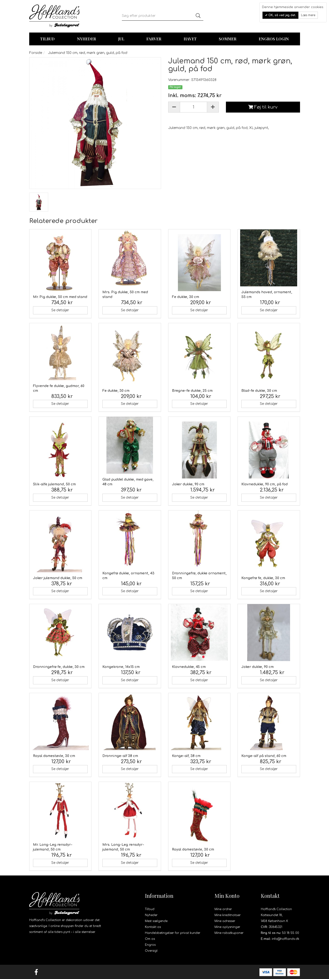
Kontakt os (153, 927)
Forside (35, 53)
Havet (190, 38)
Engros (150, 944)
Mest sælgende (156, 921)
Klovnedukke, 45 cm (189, 667)
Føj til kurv (262, 107)
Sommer (227, 38)
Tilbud (149, 909)
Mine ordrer (223, 909)
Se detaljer (60, 310)
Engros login (274, 38)
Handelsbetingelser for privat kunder (172, 933)
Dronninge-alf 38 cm (120, 756)
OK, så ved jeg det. (281, 15)
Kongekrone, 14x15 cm (121, 667)
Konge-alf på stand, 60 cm (263, 756)
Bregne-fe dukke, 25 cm (192, 391)
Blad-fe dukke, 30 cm (259, 391)
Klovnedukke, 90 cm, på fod (264, 484)
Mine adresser (225, 921)
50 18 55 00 (290, 933)
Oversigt (151, 950)
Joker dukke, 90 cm (188, 484)
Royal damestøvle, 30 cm (54, 756)
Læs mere (308, 15)
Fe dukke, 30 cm (185, 297)
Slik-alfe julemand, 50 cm (54, 484)
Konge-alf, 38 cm (186, 756)
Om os (150, 939)
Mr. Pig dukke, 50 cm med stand (60, 297)
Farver (153, 38)
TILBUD (47, 38)
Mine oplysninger (227, 927)
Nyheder (86, 38)
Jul (121, 38)
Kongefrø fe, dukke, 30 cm (263, 578)
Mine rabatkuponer (229, 933)
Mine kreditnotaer (228, 915)
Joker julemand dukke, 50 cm (57, 578)
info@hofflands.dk (285, 939)
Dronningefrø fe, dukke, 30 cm (59, 667)
